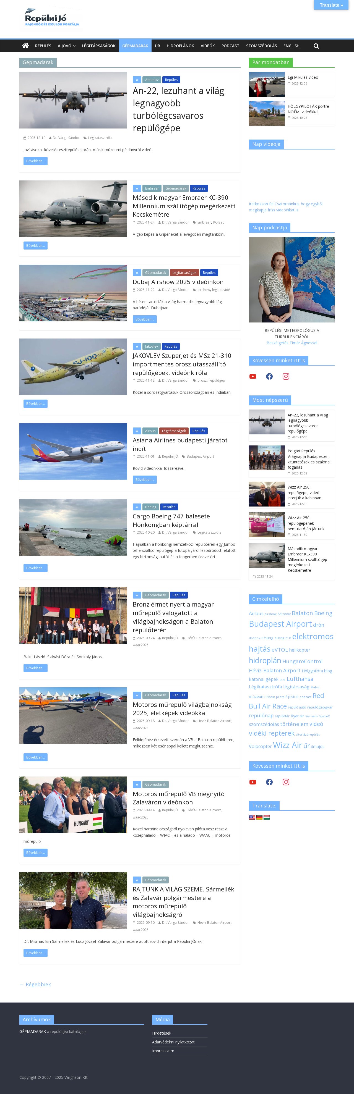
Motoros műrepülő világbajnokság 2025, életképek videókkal (182, 708)
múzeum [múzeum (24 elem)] (257, 696)
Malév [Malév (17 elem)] (315, 687)
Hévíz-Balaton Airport (204, 638)
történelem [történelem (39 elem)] (294, 723)
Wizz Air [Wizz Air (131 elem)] (287, 745)
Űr (157, 45)
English (291, 45)
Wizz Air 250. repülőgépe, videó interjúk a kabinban (304, 492)
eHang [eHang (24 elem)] (267, 637)
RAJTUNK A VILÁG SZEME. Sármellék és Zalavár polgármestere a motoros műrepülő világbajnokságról (183, 902)
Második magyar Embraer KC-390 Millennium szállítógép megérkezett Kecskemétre (184, 206)
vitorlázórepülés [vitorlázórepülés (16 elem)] (308, 734)
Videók (208, 45)
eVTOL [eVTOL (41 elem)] (280, 649)
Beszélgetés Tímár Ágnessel (292, 342)
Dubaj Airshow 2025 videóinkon (178, 281)
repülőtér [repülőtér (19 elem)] (282, 716)
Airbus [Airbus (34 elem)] (256, 613)
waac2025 (141, 644)
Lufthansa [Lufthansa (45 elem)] (300, 679)
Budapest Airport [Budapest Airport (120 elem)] (280, 623)
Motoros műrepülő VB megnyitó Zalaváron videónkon (179, 797)
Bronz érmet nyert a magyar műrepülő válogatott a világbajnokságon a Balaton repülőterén (173, 617)
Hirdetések (161, 1033)
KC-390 (218, 222)
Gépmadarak (135, 45)
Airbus (150, 431)
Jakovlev (151, 346)
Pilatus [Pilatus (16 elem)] (270, 697)
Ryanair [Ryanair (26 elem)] (297, 715)
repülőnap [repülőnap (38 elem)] (261, 715)
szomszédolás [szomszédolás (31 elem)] (264, 724)
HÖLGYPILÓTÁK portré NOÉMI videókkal (308, 109)
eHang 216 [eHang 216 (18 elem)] (283, 638)
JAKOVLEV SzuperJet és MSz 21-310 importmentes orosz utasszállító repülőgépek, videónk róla (182, 364)
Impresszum (163, 1050)
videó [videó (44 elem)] (316, 724)
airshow (203, 289)
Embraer (152, 188)
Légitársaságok (99, 45)
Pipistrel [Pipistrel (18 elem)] (291, 696)
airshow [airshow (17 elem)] (271, 614)
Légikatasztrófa (100, 137)
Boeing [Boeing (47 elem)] (323, 613)
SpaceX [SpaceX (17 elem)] (324, 716)
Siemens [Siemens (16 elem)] (311, 716)
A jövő (64, 45)
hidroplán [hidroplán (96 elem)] (265, 660)
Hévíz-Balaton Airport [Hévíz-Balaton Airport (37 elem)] (275, 670)
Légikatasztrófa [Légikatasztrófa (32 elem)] (265, 686)
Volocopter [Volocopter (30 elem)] (260, 746)
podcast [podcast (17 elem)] (305, 697)
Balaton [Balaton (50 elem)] (302, 613)
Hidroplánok (180, 45)
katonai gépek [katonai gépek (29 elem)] (263, 679)
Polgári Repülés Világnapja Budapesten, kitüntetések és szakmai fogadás (309, 459)
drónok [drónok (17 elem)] (254, 638)
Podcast (231, 45)
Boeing (150, 507)
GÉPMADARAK (32, 1031)
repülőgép (217, 380)
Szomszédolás (261, 45)
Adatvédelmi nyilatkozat (173, 1042)
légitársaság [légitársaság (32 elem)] (296, 686)
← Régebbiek (35, 984)
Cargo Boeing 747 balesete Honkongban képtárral (171, 520)
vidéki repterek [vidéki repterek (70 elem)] (272, 733)
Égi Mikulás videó (303, 77)
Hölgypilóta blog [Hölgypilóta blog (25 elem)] (317, 670)
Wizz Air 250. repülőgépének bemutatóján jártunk (306, 523)
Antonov (151, 79)
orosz (202, 380)
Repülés (43, 45)
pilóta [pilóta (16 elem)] (280, 697)
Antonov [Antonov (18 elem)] (284, 614)
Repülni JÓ (170, 456)
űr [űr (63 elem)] (306, 745)
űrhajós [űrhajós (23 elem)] (317, 746)
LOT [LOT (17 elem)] (283, 680)
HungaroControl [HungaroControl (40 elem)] (302, 661)
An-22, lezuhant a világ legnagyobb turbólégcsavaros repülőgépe (178, 109)
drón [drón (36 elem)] (318, 624)
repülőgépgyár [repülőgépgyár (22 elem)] (320, 707)
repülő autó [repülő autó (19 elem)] (297, 707)
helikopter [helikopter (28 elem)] (299, 650)
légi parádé (221, 289)
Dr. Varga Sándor (66, 137)
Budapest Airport (200, 456)
